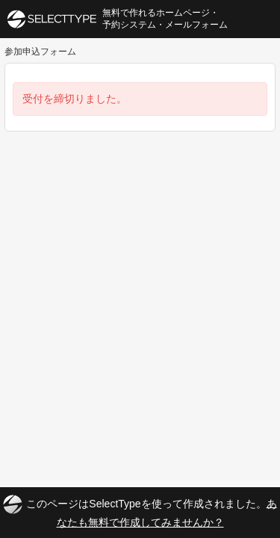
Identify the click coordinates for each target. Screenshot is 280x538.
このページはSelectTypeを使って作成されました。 (139, 511)
